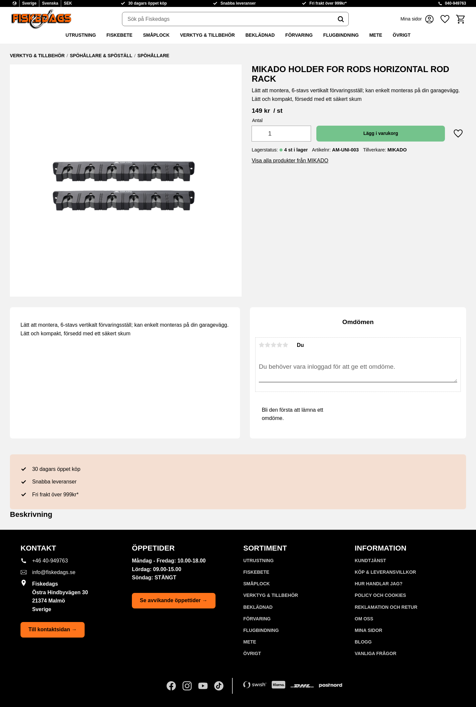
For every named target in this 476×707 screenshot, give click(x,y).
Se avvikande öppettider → (174, 600)
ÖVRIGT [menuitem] (402, 35)
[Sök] (340, 19)
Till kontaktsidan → (52, 629)
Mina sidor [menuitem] (368, 630)
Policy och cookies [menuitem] (380, 595)
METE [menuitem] (375, 35)
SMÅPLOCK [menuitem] (156, 35)
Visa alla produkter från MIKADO (290, 160)
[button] (445, 19)
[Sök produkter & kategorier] (227, 19)
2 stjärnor (268, 345)
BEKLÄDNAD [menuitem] (260, 35)
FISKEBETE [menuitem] (119, 35)
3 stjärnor (274, 345)
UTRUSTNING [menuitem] (80, 35)
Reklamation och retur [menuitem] (386, 607)
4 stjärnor (280, 345)
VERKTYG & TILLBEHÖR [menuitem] (207, 35)
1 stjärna (262, 345)
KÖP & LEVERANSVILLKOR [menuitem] (385, 572)
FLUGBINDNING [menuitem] (341, 35)
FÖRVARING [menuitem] (299, 35)
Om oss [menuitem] (364, 618)
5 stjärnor (286, 345)
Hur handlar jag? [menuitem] (379, 583)
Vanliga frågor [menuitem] (375, 653)
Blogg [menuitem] (363, 642)
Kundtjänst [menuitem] (370, 560)
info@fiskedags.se (53, 572)
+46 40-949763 (50, 560)
